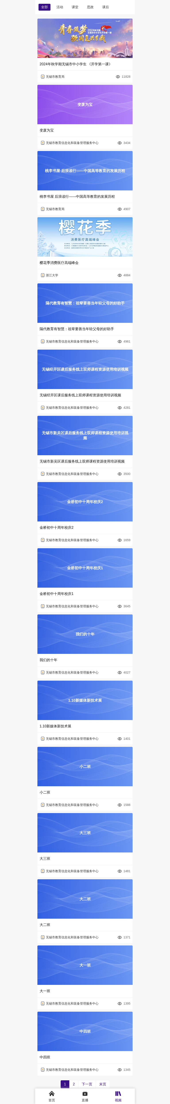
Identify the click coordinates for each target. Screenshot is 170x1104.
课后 (105, 7)
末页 (102, 1084)
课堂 (75, 7)
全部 (44, 7)
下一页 (87, 1084)
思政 (90, 7)
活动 (59, 7)
